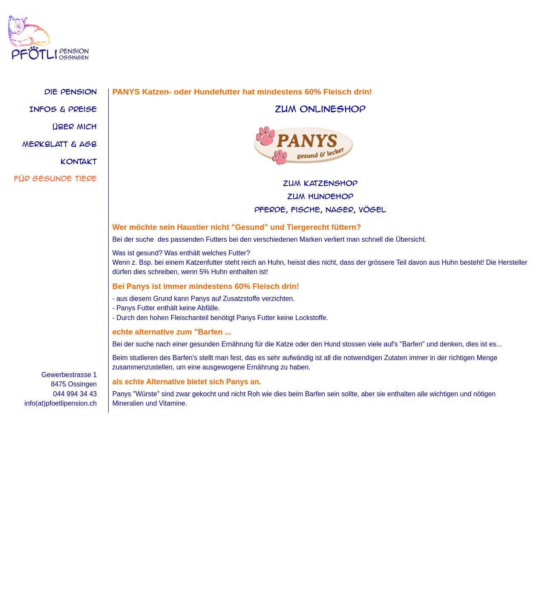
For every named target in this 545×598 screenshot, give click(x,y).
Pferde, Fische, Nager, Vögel (320, 209)
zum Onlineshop (320, 109)
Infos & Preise (63, 109)
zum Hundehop (320, 196)
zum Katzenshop (320, 183)
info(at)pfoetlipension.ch (60, 403)
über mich (74, 126)
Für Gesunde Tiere (55, 178)
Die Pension (70, 91)
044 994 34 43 (75, 394)
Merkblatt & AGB (59, 144)
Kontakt (79, 161)
